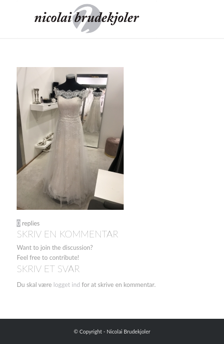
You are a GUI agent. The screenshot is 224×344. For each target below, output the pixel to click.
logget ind (66, 284)
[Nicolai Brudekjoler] (93, 19)
